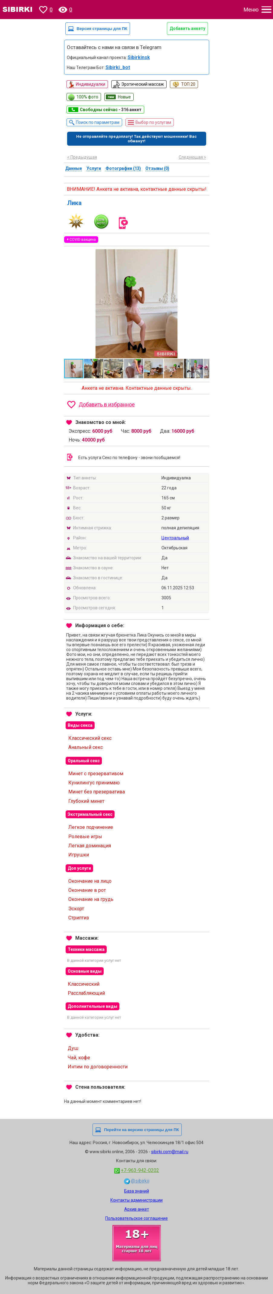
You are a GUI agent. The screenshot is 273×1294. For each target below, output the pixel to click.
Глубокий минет (86, 801)
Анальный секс (85, 747)
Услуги (93, 168)
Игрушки (78, 855)
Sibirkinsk (139, 57)
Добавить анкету (187, 28)
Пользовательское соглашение (136, 1218)
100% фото (87, 96)
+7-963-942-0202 (140, 1170)
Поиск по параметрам (97, 122)
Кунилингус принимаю (94, 783)
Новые (124, 96)
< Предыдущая (82, 157)
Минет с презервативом (95, 773)
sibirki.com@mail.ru (169, 1151)
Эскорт (76, 909)
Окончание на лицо (90, 881)
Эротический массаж (142, 84)
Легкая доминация (89, 846)
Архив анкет (136, 1209)
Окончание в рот (87, 890)
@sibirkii (140, 1181)
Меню (251, 9)
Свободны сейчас (110, 109)
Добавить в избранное (107, 404)
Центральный (175, 537)
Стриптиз (78, 918)
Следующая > (192, 157)
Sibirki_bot (118, 67)
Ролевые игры (85, 836)
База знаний (136, 1191)
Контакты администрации (136, 1200)
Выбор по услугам (153, 122)
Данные (73, 168)
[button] (204, 255)
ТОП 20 (188, 84)
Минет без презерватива (96, 792)
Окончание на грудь (90, 899)
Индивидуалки (90, 84)
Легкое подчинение (90, 827)
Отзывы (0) (157, 168)
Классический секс (90, 738)
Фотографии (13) (123, 168)
